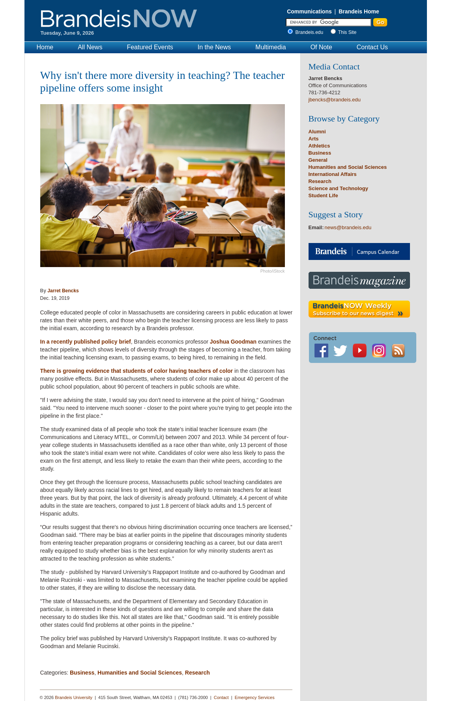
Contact (221, 697)
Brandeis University (73, 697)
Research (197, 672)
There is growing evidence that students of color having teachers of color (136, 371)
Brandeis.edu (311, 32)
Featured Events (150, 47)
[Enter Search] (328, 22)
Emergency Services (255, 697)
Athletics (319, 146)
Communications (309, 11)
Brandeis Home (359, 11)
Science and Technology (338, 188)
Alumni (317, 132)
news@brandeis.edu (348, 227)
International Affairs (333, 174)
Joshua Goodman (233, 341)
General (318, 160)
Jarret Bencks (63, 290)
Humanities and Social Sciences (139, 672)
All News (90, 47)
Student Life (323, 195)
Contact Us (372, 47)
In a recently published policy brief (85, 341)
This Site (347, 32)
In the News (214, 47)
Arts (314, 139)
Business (82, 672)
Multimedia (270, 47)
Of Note (321, 47)
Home (45, 47)
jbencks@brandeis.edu (335, 100)
